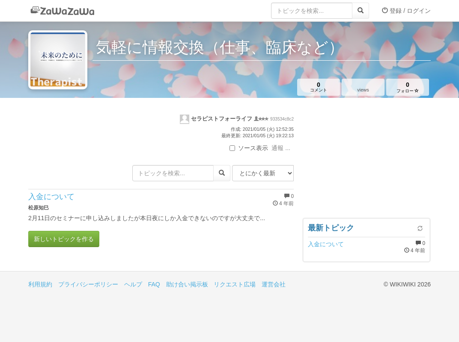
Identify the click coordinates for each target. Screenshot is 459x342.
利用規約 (40, 284)
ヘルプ (133, 284)
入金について (51, 196)
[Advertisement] (366, 159)
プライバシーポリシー (88, 284)
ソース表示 (249, 147)
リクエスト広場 (235, 284)
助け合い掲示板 (187, 284)
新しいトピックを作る (64, 239)
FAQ (154, 284)
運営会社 (274, 284)
